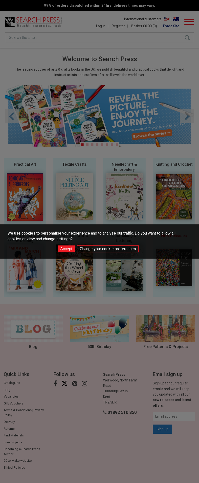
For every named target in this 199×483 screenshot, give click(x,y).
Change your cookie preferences (108, 248)
